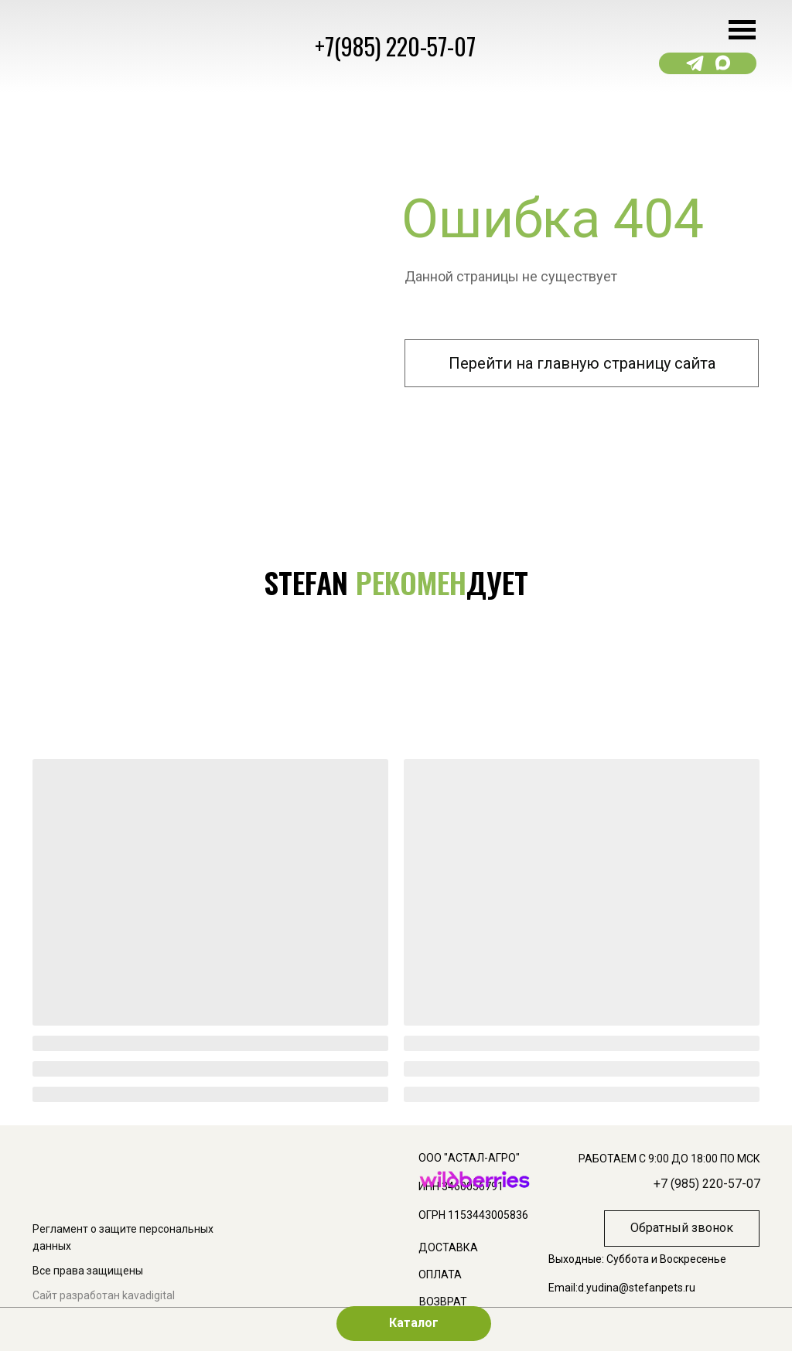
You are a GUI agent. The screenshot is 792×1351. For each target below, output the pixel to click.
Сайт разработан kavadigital (103, 1295)
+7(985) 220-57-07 (395, 46)
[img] (288, 937)
